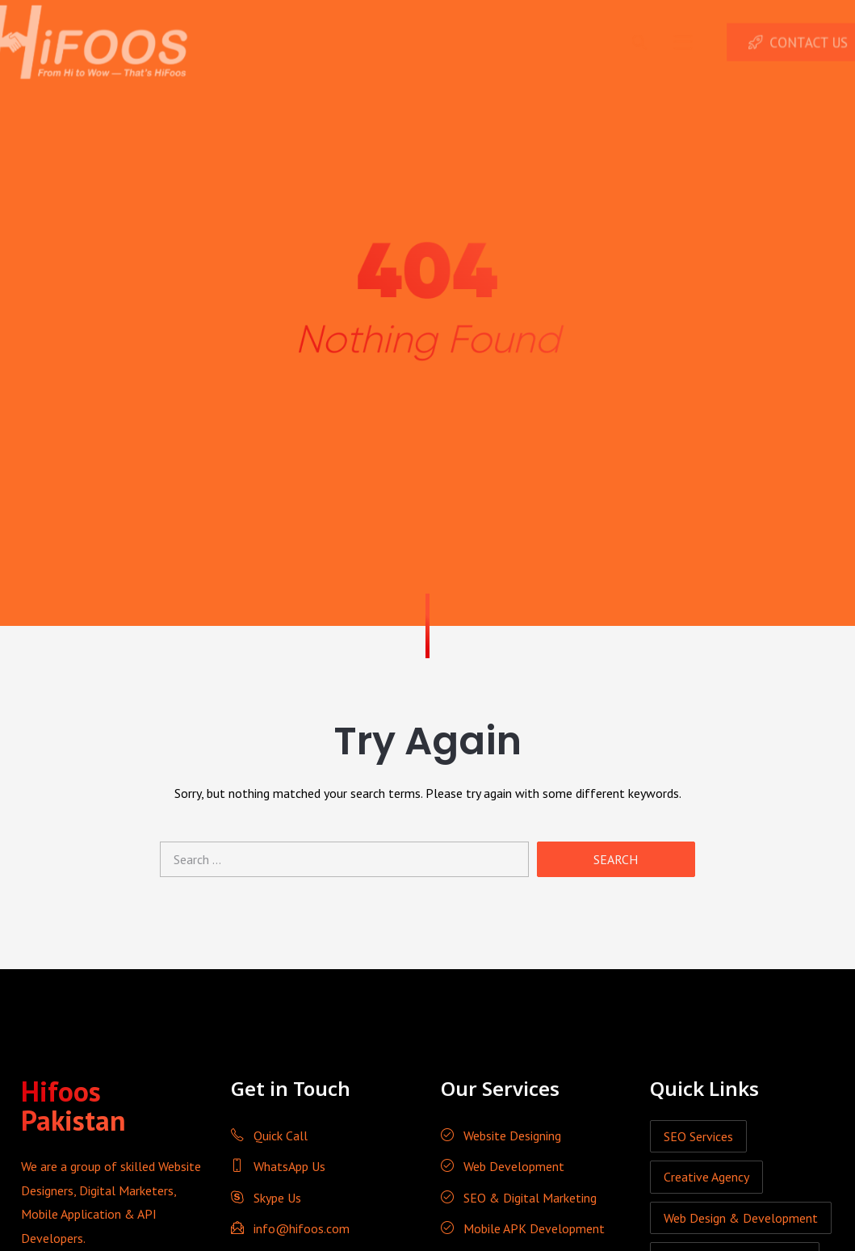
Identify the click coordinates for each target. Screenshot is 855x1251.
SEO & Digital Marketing (519, 1198)
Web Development (502, 1166)
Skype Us (266, 1198)
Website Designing (501, 1135)
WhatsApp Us (278, 1166)
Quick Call (269, 1135)
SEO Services (698, 1136)
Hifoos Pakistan (73, 1106)
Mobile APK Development (523, 1228)
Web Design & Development (741, 1218)
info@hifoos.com (290, 1228)
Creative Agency (706, 1177)
